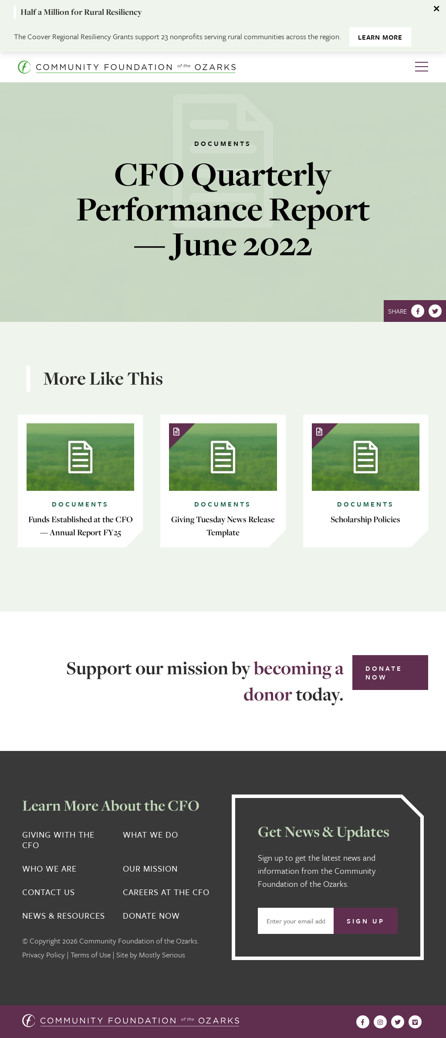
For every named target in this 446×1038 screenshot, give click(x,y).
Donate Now (383, 672)
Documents (222, 143)
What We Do (150, 834)
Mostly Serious (162, 954)
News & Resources (63, 915)
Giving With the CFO (58, 839)
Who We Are (49, 868)
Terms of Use (91, 954)
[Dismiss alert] (437, 8)
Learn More (380, 37)
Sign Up (366, 921)
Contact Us (48, 892)
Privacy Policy (43, 954)
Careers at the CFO (166, 892)
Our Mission (150, 868)
